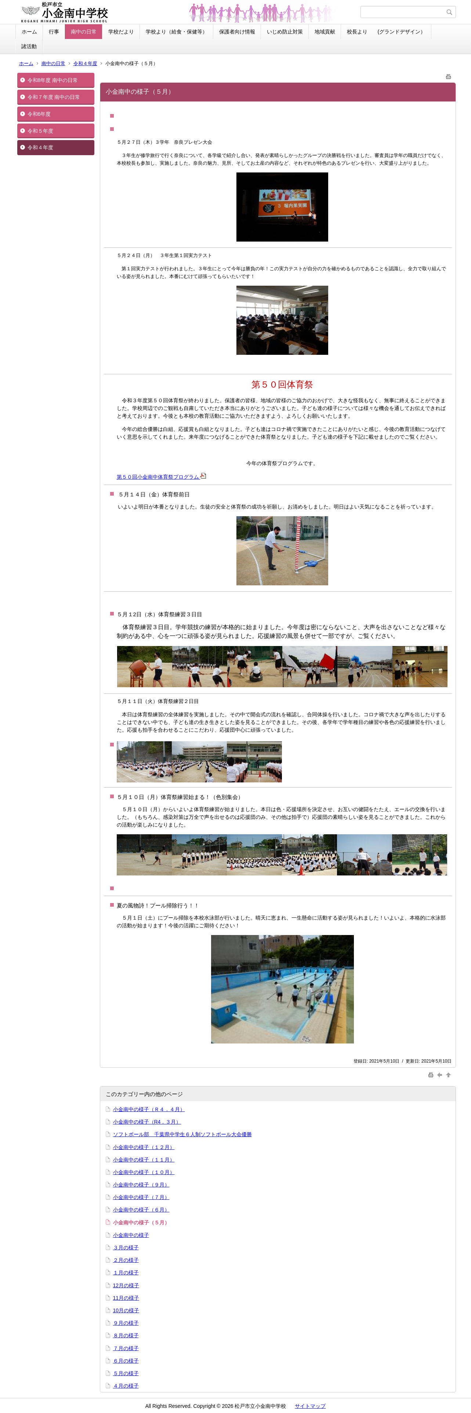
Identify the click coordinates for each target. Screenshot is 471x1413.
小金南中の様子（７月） (141, 1197)
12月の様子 (126, 1285)
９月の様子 (126, 1323)
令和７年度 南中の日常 (54, 97)
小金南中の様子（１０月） (144, 1172)
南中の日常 (84, 32)
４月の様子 (126, 1386)
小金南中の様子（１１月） (144, 1160)
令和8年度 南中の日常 (53, 80)
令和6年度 (39, 114)
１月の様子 (126, 1272)
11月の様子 (126, 1298)
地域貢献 (325, 32)
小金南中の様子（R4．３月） (147, 1122)
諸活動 (29, 46)
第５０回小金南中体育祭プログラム (161, 477)
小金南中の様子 (131, 1235)
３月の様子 (126, 1247)
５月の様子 (126, 1373)
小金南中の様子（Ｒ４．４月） (149, 1109)
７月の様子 (126, 1348)
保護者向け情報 (237, 32)
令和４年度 (85, 63)
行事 (54, 32)
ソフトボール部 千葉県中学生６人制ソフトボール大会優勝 (182, 1134)
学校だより (121, 32)
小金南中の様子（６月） (141, 1210)
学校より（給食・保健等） (176, 32)
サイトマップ (310, 1406)
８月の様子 (126, 1335)
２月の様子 (126, 1260)
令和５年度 (40, 131)
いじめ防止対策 (285, 32)
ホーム (29, 32)
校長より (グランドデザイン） (386, 32)
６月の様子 (126, 1361)
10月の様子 (126, 1310)
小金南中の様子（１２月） (144, 1147)
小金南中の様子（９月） (141, 1185)
